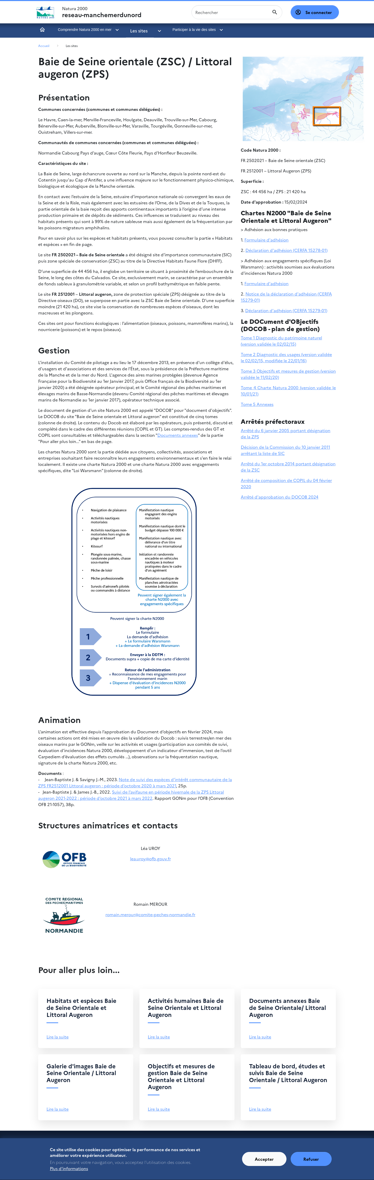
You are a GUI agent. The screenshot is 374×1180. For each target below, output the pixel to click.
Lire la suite (57, 1037)
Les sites (137, 29)
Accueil (42, 29)
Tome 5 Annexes (257, 404)
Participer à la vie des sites (184, 30)
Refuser (311, 1163)
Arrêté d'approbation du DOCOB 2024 (279, 497)
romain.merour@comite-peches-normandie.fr (150, 914)
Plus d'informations (69, 1172)
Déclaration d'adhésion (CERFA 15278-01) (286, 250)
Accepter (264, 1163)
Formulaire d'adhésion (266, 240)
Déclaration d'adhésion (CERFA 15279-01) (286, 310)
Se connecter (318, 12)
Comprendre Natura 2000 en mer (84, 30)
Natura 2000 (102, 12)
